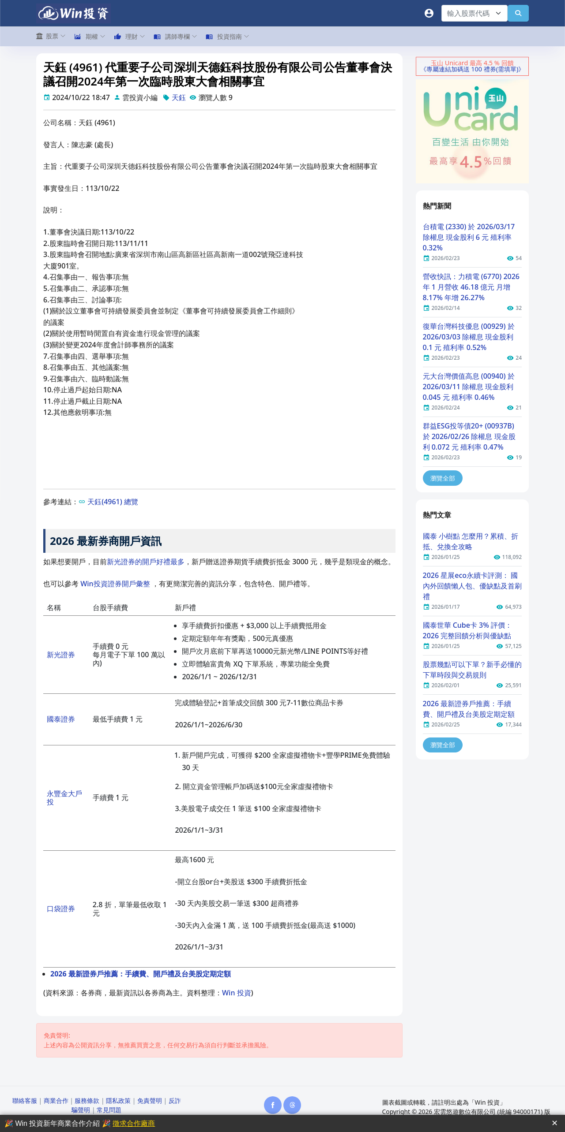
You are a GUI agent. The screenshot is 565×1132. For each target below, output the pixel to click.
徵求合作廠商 (134, 1123)
